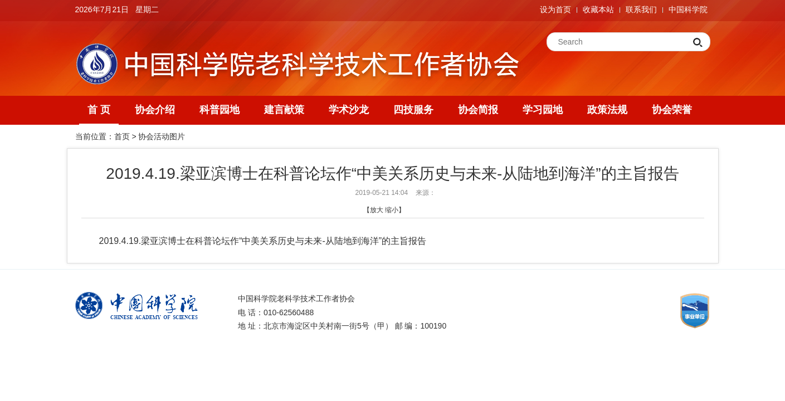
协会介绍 (155, 109)
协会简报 (478, 109)
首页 (122, 136)
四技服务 (413, 109)
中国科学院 (688, 9)
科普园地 (219, 109)
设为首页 (555, 9)
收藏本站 (598, 9)
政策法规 (607, 109)
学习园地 (543, 109)
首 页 (98, 109)
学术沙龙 (349, 109)
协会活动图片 (161, 136)
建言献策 (284, 109)
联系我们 (641, 9)
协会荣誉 (672, 109)
